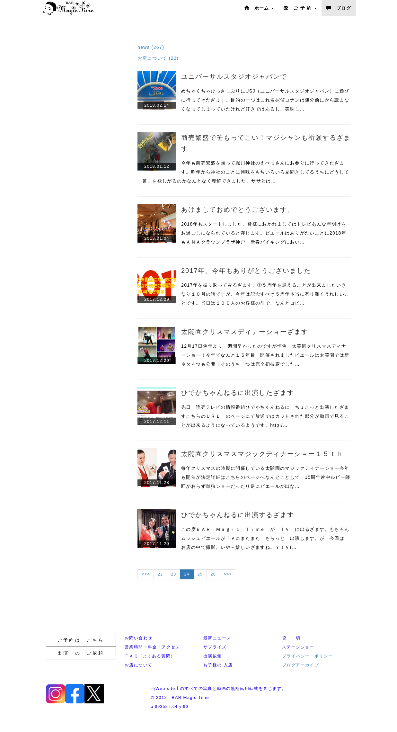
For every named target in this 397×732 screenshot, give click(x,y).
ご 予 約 (300, 8)
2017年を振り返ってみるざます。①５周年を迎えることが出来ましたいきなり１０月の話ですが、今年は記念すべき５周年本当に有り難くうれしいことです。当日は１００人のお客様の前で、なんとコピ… (265, 294)
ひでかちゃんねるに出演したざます (237, 392)
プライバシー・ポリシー (307, 656)
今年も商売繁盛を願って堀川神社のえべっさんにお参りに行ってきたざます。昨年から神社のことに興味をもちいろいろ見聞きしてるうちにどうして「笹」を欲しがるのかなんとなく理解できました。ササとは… (243, 171)
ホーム (259, 8)
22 (160, 574)
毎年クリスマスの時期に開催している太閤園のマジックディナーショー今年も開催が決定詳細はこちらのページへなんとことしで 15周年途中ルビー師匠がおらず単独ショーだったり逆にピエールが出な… (265, 477)
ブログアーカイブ (300, 665)
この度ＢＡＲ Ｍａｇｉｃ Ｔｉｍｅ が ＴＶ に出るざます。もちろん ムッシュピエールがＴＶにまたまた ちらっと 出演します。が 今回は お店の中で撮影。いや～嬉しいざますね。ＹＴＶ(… (267, 538)
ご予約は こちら (80, 640)
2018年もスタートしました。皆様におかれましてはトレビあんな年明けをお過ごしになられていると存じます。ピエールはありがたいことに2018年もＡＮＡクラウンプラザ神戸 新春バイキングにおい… (263, 233)
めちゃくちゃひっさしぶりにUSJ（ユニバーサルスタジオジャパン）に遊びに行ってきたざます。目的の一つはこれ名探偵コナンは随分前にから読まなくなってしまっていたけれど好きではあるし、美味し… (265, 100)
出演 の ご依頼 (80, 653)
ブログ (338, 8)
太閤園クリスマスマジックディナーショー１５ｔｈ (262, 453)
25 (200, 574)
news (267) (150, 47)
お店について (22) (158, 58)
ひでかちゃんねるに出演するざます (237, 514)
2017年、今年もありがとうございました (246, 270)
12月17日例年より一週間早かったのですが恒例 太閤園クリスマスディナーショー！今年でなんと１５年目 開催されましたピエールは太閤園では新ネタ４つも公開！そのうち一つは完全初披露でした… (265, 355)
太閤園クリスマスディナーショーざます (244, 331)
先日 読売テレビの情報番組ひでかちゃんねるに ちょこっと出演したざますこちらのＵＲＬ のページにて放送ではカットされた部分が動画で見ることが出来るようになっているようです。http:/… (265, 416)
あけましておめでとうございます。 (237, 209)
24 (187, 574)
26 (213, 574)
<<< (146, 574)
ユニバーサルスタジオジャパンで (234, 76)
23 (173, 574)
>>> (228, 574)
